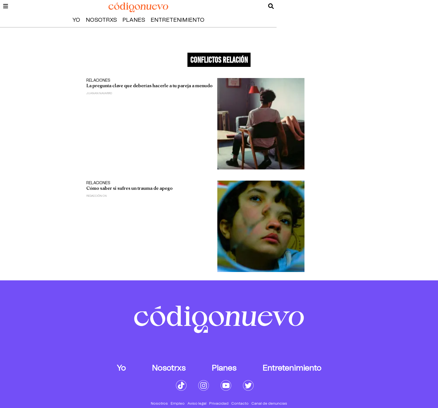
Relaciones (98, 80)
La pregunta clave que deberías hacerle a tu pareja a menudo (149, 85)
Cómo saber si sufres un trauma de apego (129, 188)
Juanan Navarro (99, 93)
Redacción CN (96, 196)
